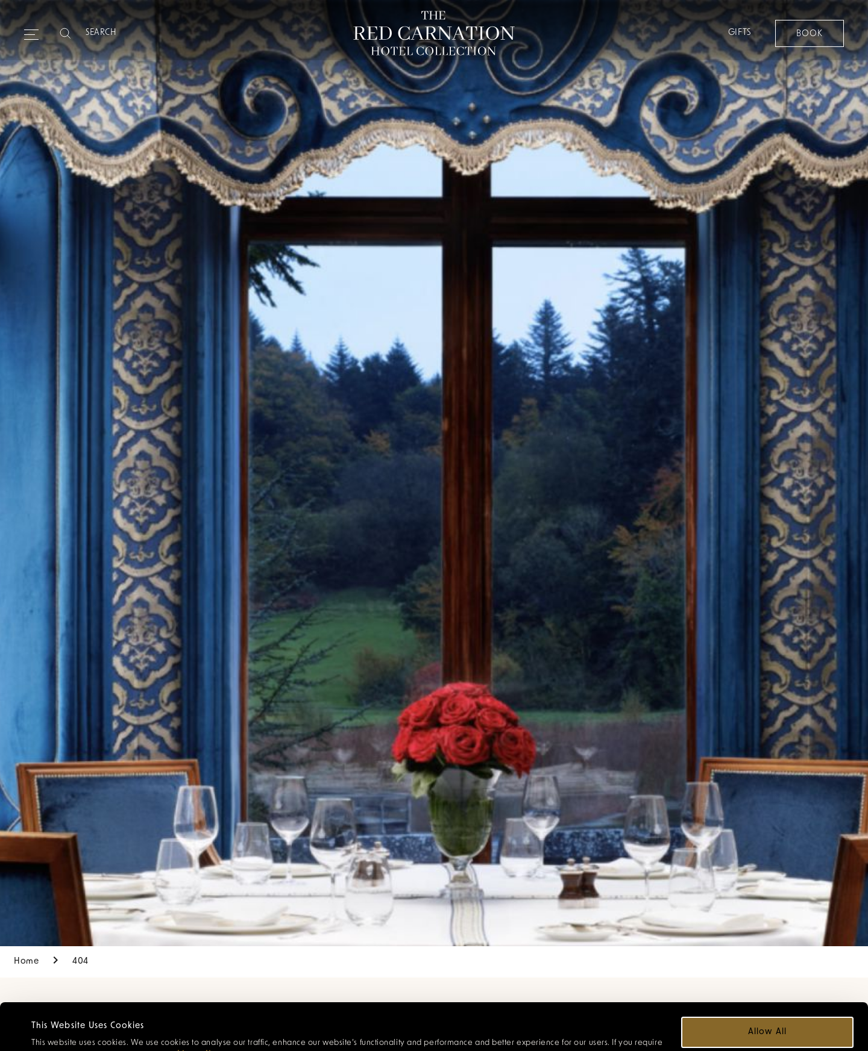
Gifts (739, 32)
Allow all (767, 985)
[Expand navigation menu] (31, 29)
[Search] (133, 33)
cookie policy (191, 1007)
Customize (768, 1020)
